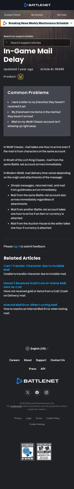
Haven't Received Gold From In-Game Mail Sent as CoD (35, 285)
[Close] (71, 23)
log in (16, 246)
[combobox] (37, 42)
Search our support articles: (18, 36)
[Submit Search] (6, 42)
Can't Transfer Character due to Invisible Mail (34, 268)
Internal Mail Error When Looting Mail (30, 305)
